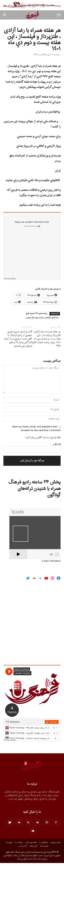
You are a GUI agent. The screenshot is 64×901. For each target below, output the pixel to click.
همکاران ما (43, 880)
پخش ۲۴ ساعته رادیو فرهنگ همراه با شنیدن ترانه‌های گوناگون (34, 526)
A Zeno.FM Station (51, 599)
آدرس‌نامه (33, 884)
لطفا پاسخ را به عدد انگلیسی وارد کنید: (43, 475)
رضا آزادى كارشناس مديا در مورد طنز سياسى (42, 355)
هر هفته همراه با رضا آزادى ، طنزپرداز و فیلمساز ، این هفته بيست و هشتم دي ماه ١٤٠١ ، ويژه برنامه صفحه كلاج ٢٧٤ (46, 377)
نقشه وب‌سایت (31, 880)
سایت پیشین (55, 880)
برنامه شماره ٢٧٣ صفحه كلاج (36, 351)
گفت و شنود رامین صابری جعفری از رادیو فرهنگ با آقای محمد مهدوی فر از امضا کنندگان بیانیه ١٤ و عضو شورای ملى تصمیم (18, 377)
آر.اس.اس (23, 884)
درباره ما (9, 880)
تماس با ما (44, 884)
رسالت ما (18, 880)
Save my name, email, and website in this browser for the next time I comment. (36, 466)
